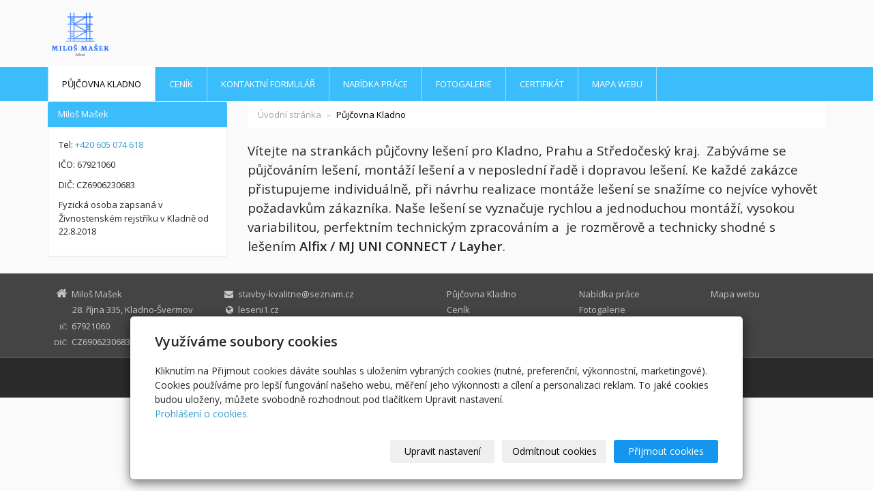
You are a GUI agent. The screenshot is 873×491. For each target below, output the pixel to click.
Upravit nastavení (442, 451)
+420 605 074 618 (109, 144)
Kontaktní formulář (268, 84)
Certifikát (542, 84)
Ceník (181, 84)
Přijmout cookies (666, 451)
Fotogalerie (464, 84)
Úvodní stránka (289, 114)
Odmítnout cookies (554, 451)
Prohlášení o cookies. (202, 413)
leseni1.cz (258, 309)
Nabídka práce (375, 84)
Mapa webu (617, 84)
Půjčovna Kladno (101, 84)
